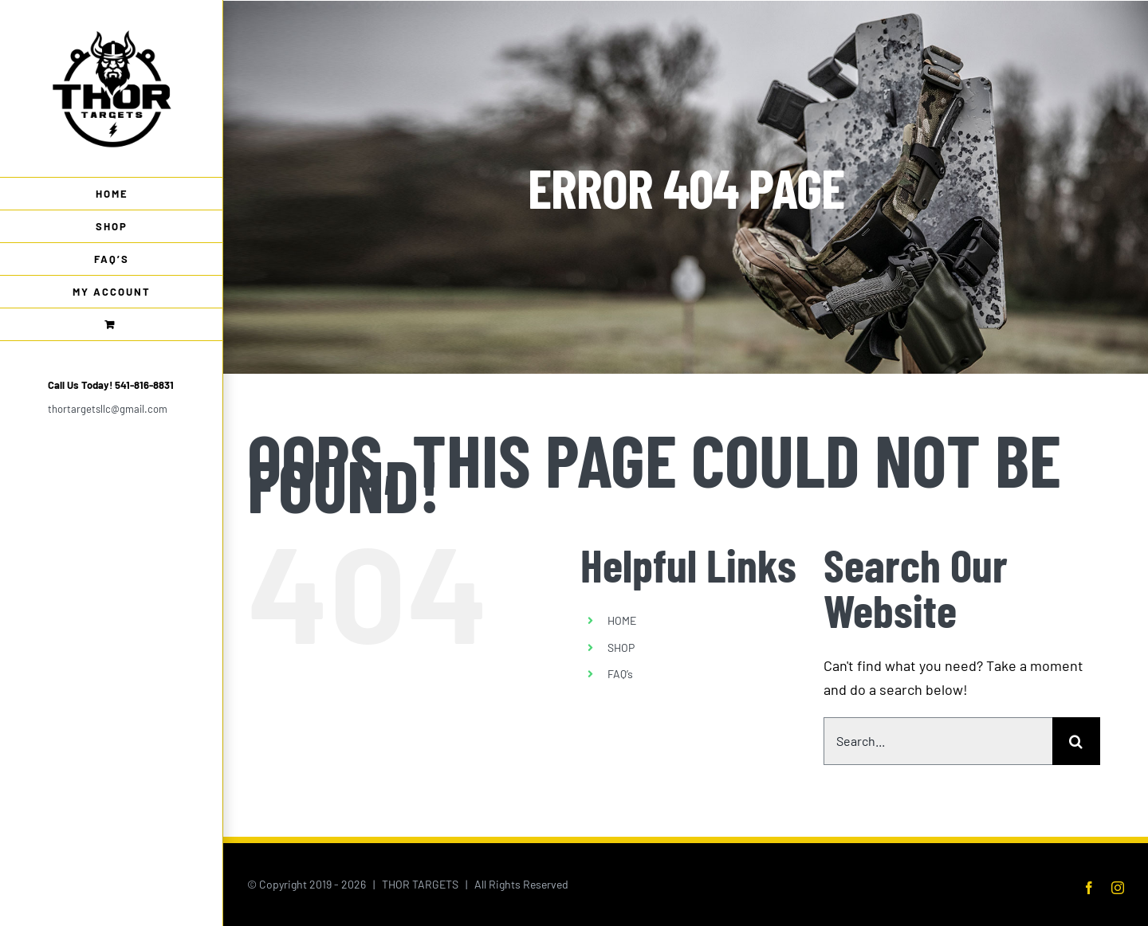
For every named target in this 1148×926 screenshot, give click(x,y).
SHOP (621, 647)
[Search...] (938, 741)
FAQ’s (620, 674)
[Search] (1076, 741)
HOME (621, 620)
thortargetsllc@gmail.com (107, 408)
